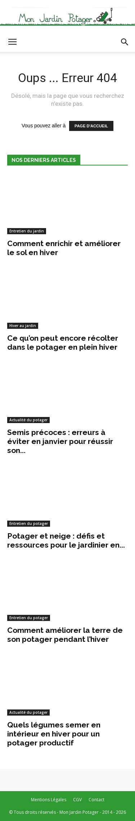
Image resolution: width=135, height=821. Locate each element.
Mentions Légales (48, 800)
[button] (125, 42)
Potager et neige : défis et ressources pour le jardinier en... (66, 540)
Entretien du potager (28, 523)
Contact (96, 800)
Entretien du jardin (26, 230)
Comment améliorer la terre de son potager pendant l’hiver (65, 635)
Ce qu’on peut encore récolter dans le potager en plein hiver (62, 342)
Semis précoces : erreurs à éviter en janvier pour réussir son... (60, 441)
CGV (77, 800)
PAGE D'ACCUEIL (91, 126)
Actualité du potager (28, 419)
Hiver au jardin (22, 325)
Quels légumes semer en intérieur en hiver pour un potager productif (53, 733)
